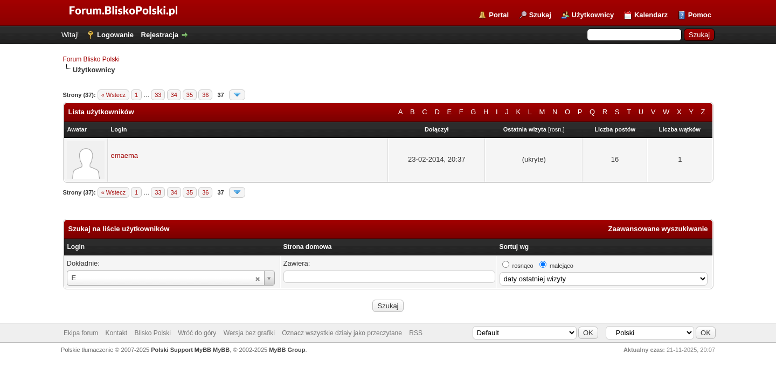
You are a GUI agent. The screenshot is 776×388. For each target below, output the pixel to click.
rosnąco (523, 265)
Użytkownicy (593, 15)
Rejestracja (159, 35)
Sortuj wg (514, 247)
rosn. (556, 129)
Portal (499, 15)
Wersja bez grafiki (249, 333)
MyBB (221, 350)
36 (205, 95)
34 (174, 95)
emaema (124, 155)
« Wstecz (113, 95)
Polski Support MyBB (181, 350)
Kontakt (116, 333)
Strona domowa (307, 247)
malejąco (561, 265)
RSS (415, 333)
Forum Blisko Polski (91, 59)
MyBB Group (287, 350)
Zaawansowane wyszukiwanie (658, 229)
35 (189, 95)
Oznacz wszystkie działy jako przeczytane (342, 333)
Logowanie (115, 35)
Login (76, 247)
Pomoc (699, 15)
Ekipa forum (81, 333)
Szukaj (540, 15)
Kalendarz (651, 15)
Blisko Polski (153, 333)
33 (158, 95)
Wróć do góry (197, 333)
